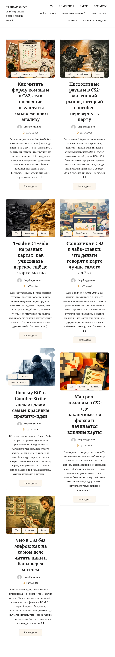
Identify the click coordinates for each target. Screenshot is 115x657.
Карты (84, 6)
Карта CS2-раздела (95, 20)
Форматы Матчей (73, 13)
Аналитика (66, 6)
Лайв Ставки (47, 13)
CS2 (51, 6)
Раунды (73, 20)
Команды (100, 6)
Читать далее (30, 186)
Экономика (99, 13)
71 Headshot (16, 7)
